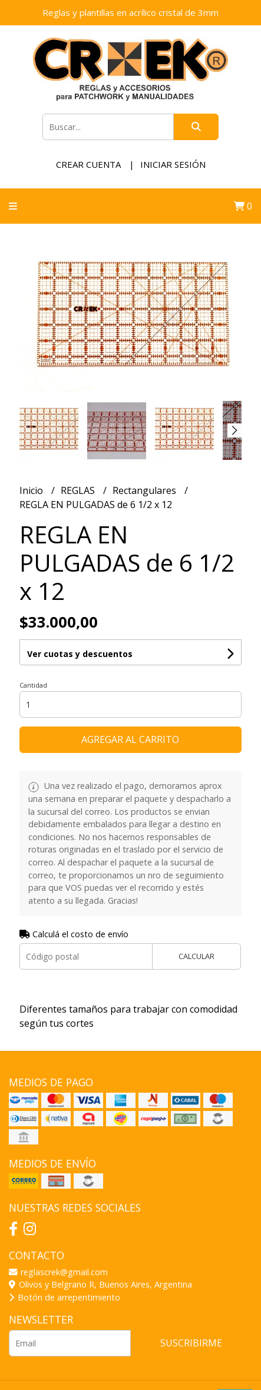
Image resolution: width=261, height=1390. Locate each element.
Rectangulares (146, 490)
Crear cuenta (88, 164)
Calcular (196, 956)
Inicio (32, 490)
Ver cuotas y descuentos (80, 653)
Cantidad (33, 685)
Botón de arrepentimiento (64, 1297)
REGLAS (79, 490)
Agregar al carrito (130, 739)
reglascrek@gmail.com (58, 1272)
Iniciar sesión (173, 164)
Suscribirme (191, 1342)
